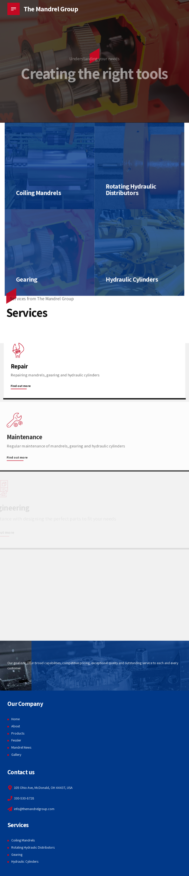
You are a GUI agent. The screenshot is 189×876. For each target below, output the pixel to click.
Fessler (16, 740)
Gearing (16, 854)
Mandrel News (21, 747)
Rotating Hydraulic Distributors (33, 847)
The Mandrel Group (51, 8)
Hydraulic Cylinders (24, 861)
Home (15, 719)
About (15, 726)
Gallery (16, 754)
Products (17, 733)
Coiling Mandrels (23, 840)
